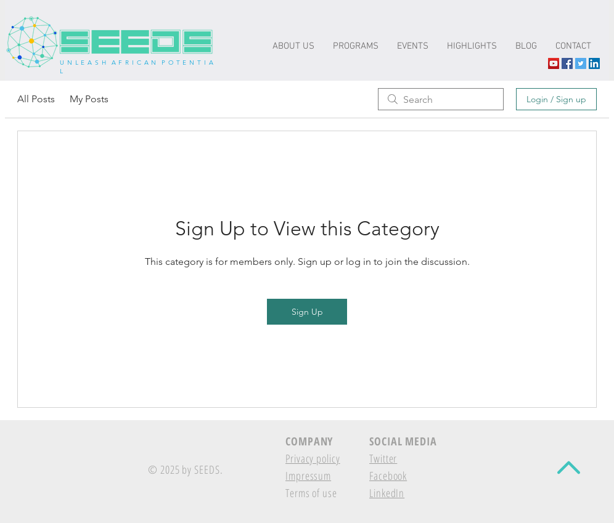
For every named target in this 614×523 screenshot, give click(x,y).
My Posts (89, 99)
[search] (441, 99)
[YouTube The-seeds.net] (553, 63)
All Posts (36, 99)
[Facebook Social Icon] (567, 63)
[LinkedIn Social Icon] (594, 63)
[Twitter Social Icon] (580, 63)
